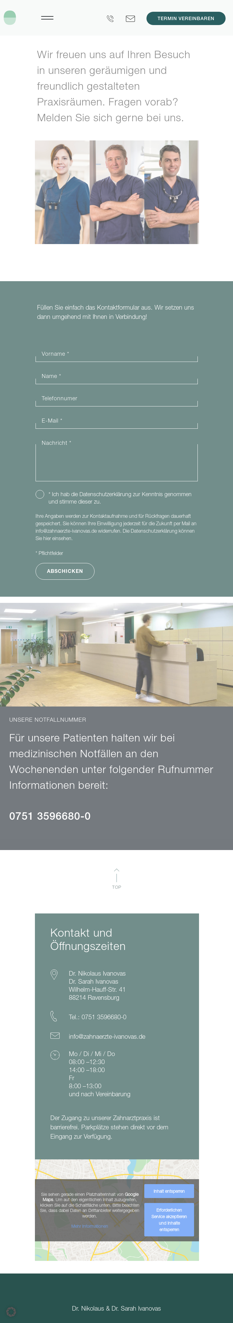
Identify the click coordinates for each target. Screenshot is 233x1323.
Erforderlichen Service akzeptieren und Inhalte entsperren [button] (169, 1219)
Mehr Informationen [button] (89, 1226)
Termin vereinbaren (186, 19)
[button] (11, 1312)
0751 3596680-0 (50, 817)
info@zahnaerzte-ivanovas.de (66, 531)
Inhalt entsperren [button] (169, 1191)
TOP (116, 887)
